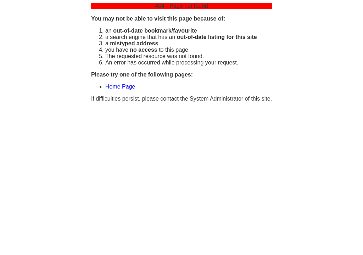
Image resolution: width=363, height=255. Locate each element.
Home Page (120, 87)
